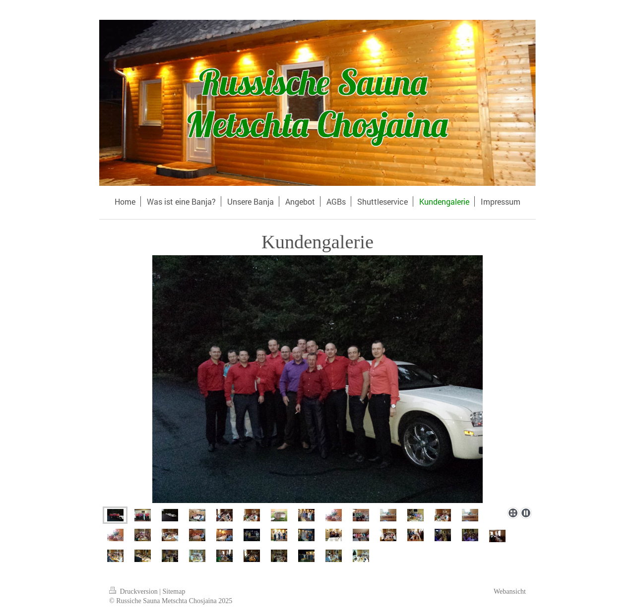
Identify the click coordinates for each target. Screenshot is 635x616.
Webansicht (510, 591)
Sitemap (174, 591)
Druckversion (134, 591)
